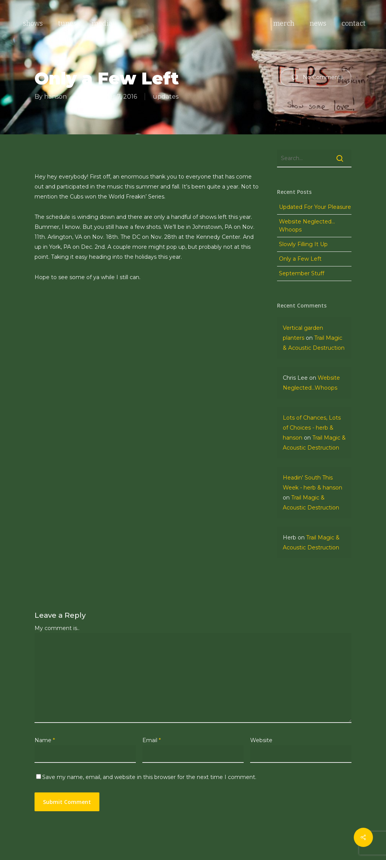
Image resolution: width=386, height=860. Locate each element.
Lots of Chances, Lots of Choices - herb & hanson (312, 427)
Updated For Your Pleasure (315, 206)
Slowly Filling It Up (303, 244)
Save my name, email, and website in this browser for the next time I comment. (149, 777)
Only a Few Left (300, 258)
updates (165, 96)
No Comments (315, 77)
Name (45, 740)
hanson (55, 96)
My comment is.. (57, 628)
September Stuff (301, 273)
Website (261, 740)
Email (151, 740)
